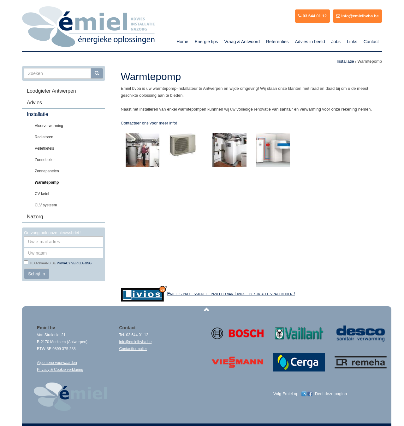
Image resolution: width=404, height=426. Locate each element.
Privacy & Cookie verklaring (60, 369)
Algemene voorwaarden (57, 362)
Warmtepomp (47, 182)
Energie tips (206, 41)
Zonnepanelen (47, 171)
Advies (34, 102)
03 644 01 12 (312, 16)
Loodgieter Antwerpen (51, 91)
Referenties (277, 41)
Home (182, 41)
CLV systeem (46, 205)
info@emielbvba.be (357, 16)
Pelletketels (44, 148)
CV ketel (42, 194)
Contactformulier (133, 349)
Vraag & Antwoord (242, 41)
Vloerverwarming (49, 126)
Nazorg (35, 216)
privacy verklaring (74, 263)
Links (352, 41)
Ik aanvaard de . (60, 263)
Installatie (37, 114)
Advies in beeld (310, 41)
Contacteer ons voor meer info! (149, 123)
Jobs (336, 41)
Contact (371, 41)
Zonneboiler (45, 160)
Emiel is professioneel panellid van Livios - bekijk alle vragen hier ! (231, 293)
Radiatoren (44, 137)
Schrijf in (36, 273)
